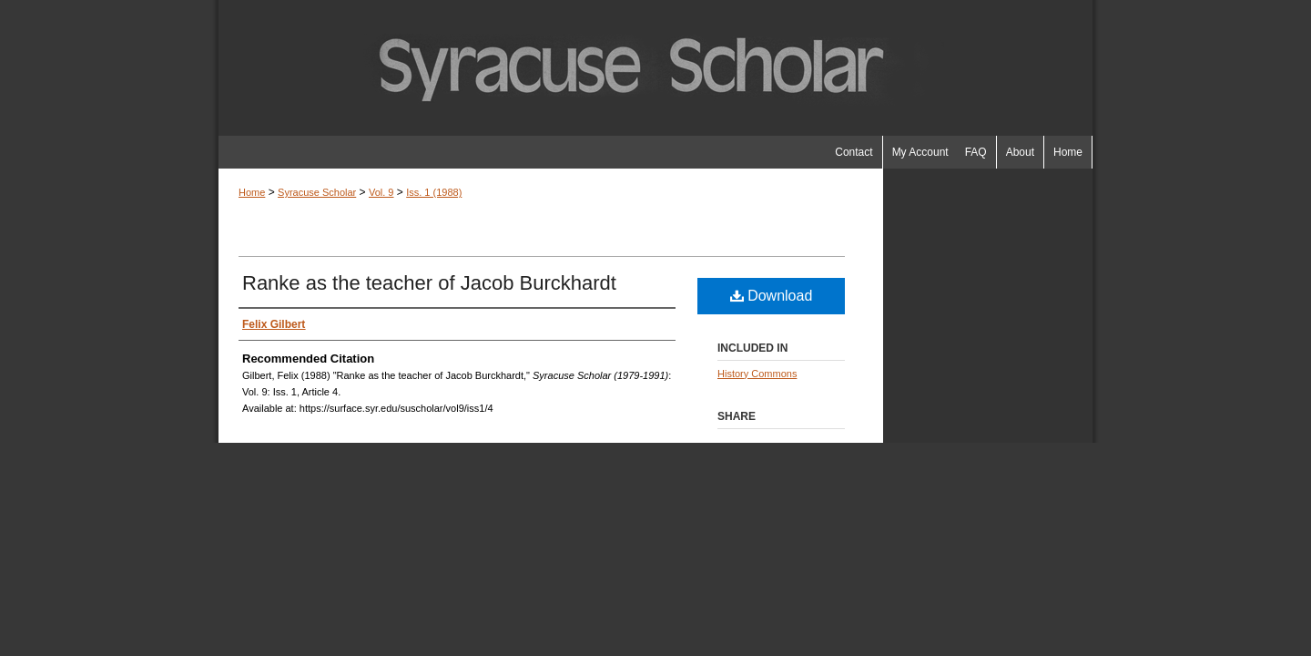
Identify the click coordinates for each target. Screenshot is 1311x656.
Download (771, 295)
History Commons (757, 373)
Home (252, 192)
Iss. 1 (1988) (434, 192)
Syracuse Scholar (317, 192)
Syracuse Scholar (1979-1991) (655, 68)
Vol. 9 (381, 192)
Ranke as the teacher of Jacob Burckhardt (429, 283)
